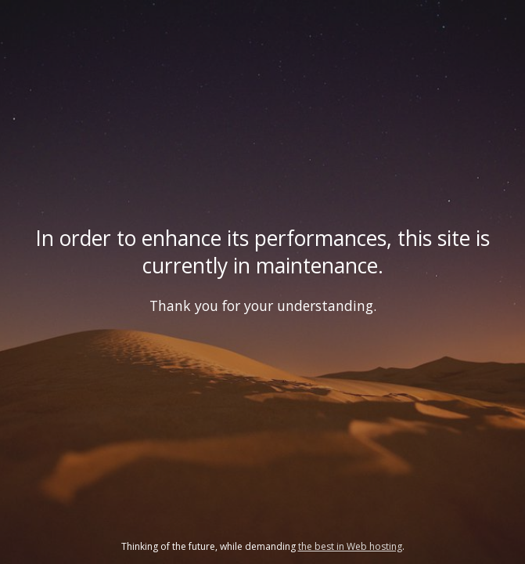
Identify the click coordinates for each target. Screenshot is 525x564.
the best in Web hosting (350, 546)
